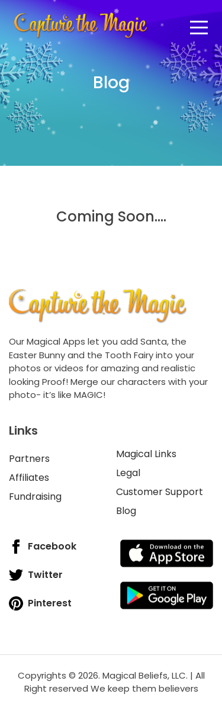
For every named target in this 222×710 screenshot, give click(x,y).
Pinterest (40, 603)
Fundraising (35, 496)
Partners (29, 458)
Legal (128, 473)
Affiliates (29, 477)
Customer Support (159, 492)
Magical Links (146, 454)
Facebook (42, 546)
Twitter (36, 575)
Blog (126, 511)
